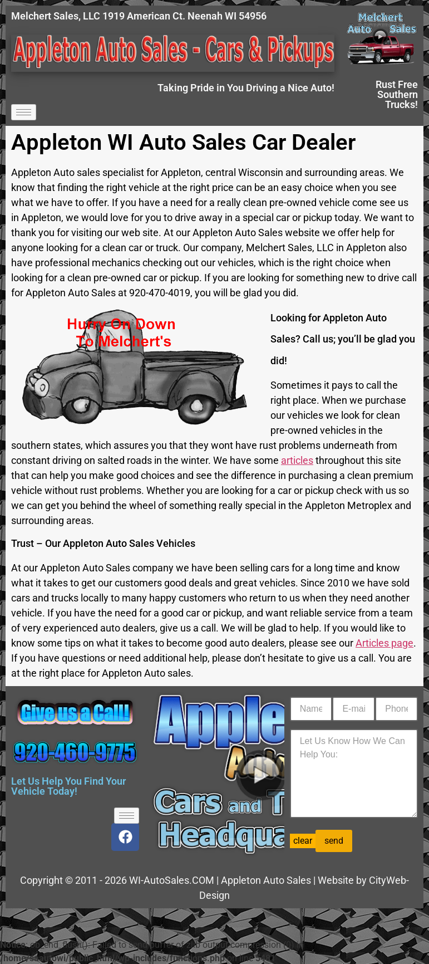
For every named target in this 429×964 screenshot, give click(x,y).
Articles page (384, 643)
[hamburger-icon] (23, 112)
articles (297, 460)
